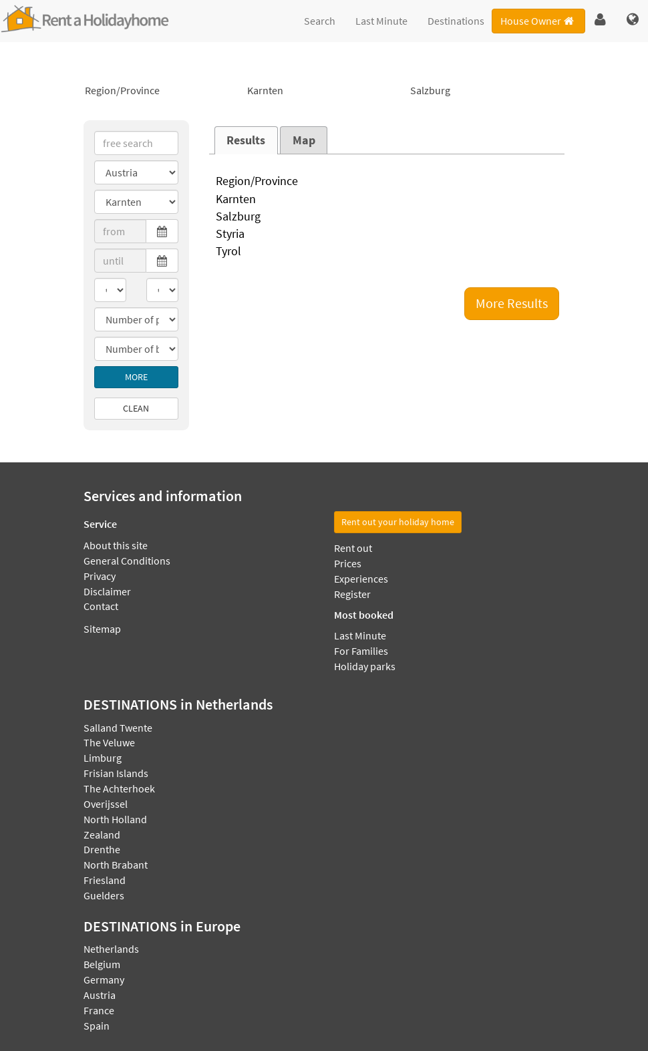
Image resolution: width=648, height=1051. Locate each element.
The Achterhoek (119, 788)
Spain (97, 1025)
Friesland (105, 880)
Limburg (103, 757)
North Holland (115, 819)
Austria (100, 995)
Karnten (323, 91)
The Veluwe (109, 742)
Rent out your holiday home (397, 522)
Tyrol (387, 252)
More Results (512, 303)
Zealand (102, 834)
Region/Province (161, 91)
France (99, 1010)
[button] (600, 20)
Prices (347, 563)
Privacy (100, 576)
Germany (104, 979)
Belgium (102, 964)
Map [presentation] (304, 140)
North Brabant (116, 864)
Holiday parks (364, 666)
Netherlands (111, 948)
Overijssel (106, 803)
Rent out (353, 548)
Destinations (456, 20)
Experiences (361, 578)
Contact (101, 606)
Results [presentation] (245, 140)
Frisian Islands (116, 773)
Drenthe (102, 849)
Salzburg (486, 91)
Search (319, 20)
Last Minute (381, 20)
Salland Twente (118, 727)
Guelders (104, 895)
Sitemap (102, 628)
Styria (387, 234)
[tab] (246, 140)
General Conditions (127, 560)
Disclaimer (107, 591)
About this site (116, 545)
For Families (361, 650)
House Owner (538, 20)
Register (352, 594)
